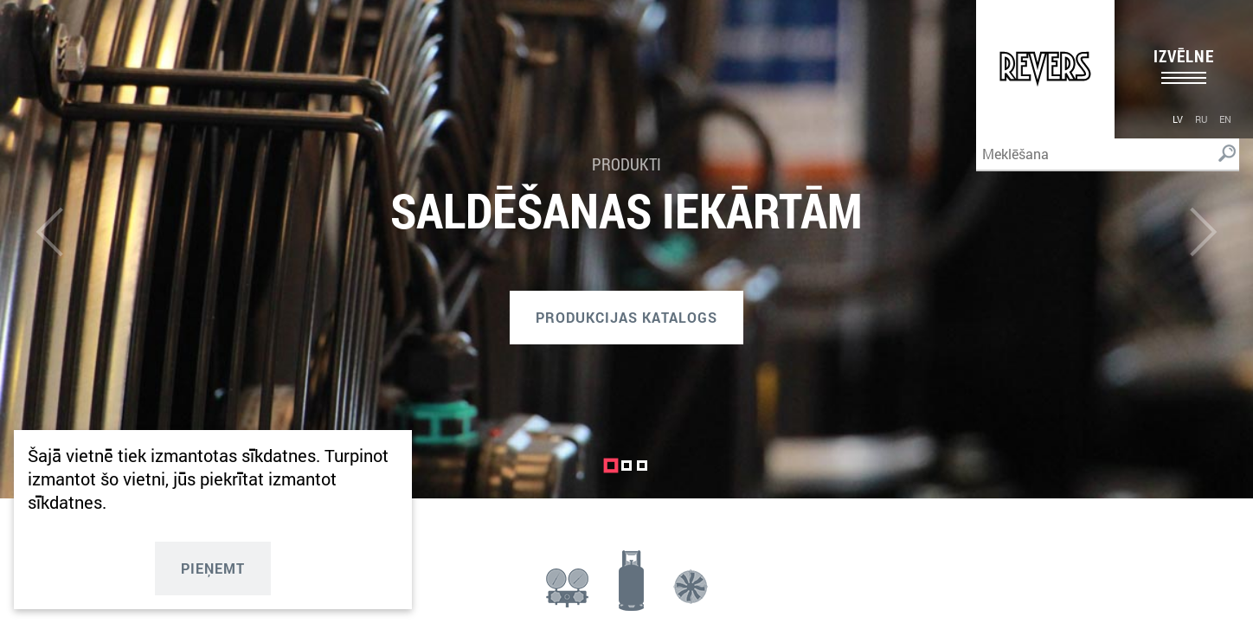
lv (1178, 118)
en (1225, 118)
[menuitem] (1177, 118)
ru (1201, 118)
